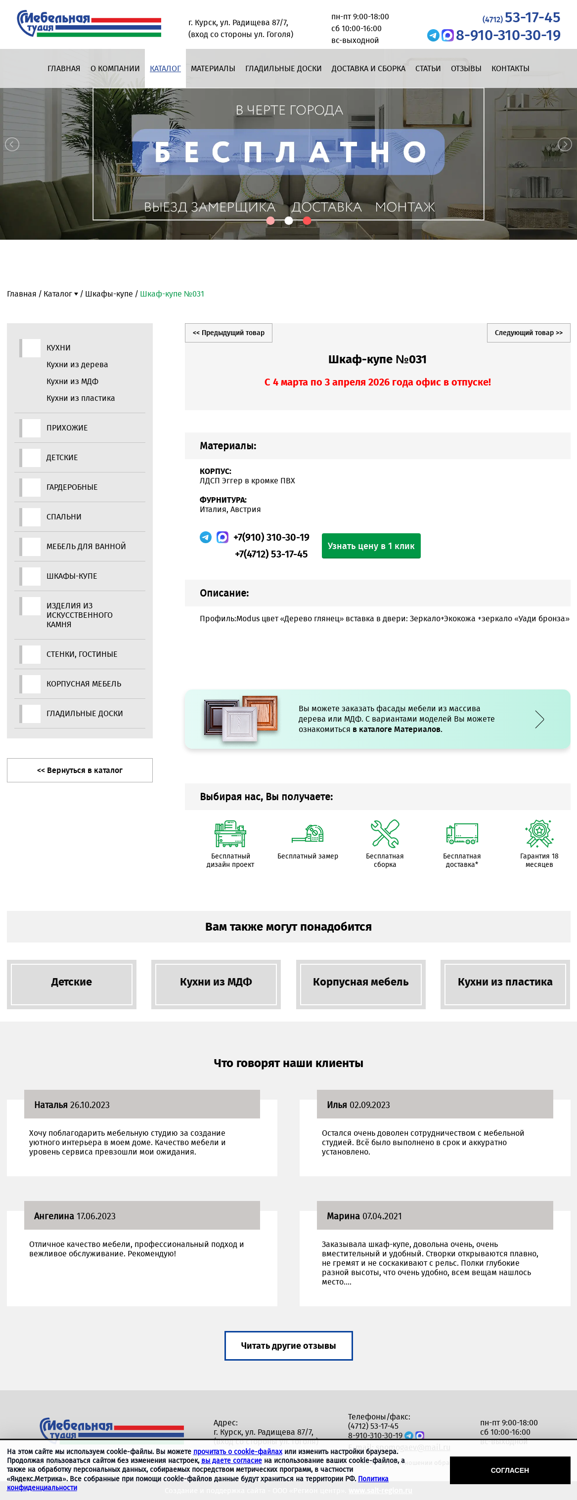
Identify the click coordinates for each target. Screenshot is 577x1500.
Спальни (64, 516)
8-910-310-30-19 (508, 35)
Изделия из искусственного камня (79, 615)
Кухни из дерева (77, 364)
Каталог (165, 68)
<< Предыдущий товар (229, 333)
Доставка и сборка (368, 68)
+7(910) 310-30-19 (271, 537)
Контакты (510, 68)
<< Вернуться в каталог (80, 770)
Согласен (510, 1470)
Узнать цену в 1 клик (371, 546)
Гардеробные (72, 487)
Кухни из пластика (80, 398)
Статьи (428, 68)
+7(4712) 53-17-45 (271, 554)
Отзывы (466, 68)
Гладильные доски (283, 68)
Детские (62, 457)
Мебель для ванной (86, 546)
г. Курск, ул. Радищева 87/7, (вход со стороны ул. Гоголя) (266, 1436)
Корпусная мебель (83, 683)
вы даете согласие (231, 1461)
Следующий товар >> (529, 333)
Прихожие (67, 427)
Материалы (213, 68)
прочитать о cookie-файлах (237, 1452)
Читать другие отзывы (288, 1345)
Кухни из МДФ (72, 381)
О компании (115, 68)
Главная (64, 68)
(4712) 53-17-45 (373, 1426)
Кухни (58, 347)
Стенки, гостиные (82, 654)
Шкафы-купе (109, 294)
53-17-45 (522, 17)
